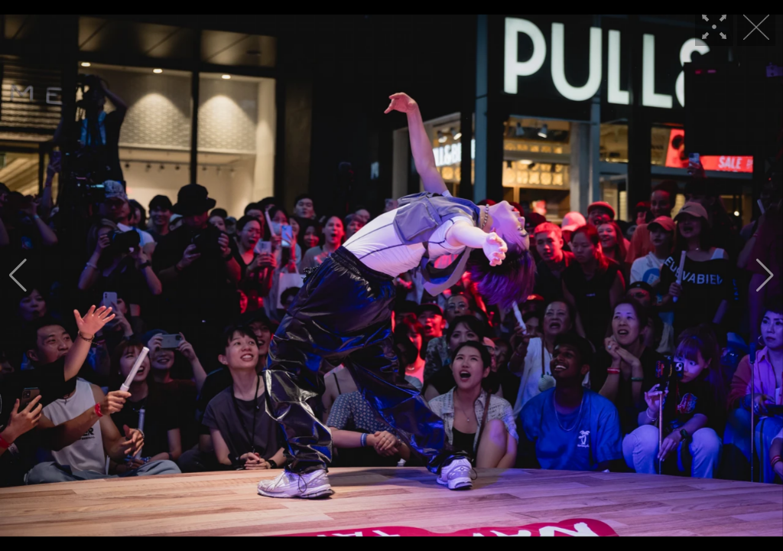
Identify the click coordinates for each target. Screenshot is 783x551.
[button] (18, 275)
